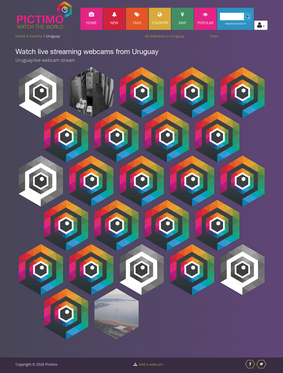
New (114, 18)
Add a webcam (151, 364)
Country (160, 18)
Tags (137, 18)
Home (91, 18)
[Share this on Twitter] (262, 365)
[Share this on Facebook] (250, 365)
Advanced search (235, 23)
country (35, 36)
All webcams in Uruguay (164, 36)
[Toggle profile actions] (261, 25)
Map (182, 18)
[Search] (235, 16)
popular (206, 18)
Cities (214, 36)
